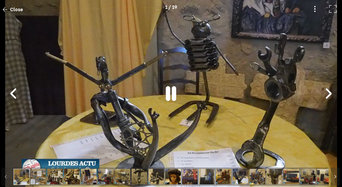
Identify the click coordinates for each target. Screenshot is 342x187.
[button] (14, 160)
